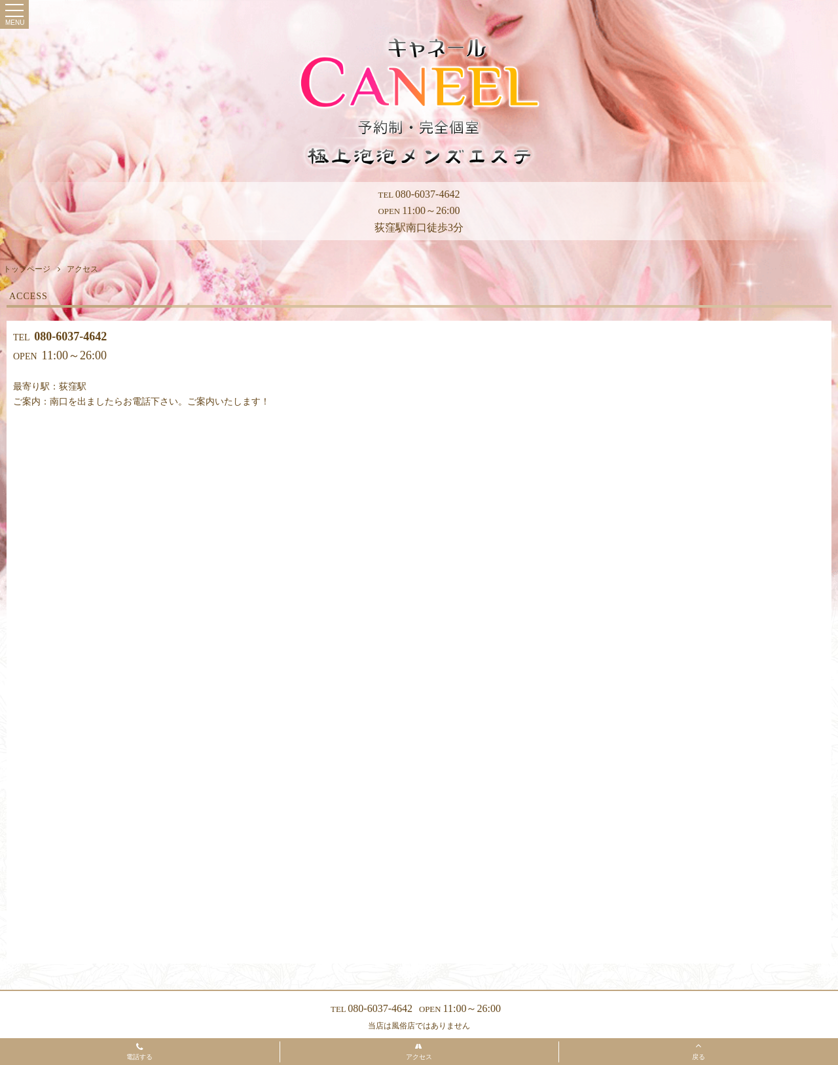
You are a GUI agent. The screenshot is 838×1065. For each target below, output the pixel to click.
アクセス (419, 1051)
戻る (698, 1050)
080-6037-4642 (419, 194)
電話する (139, 1052)
